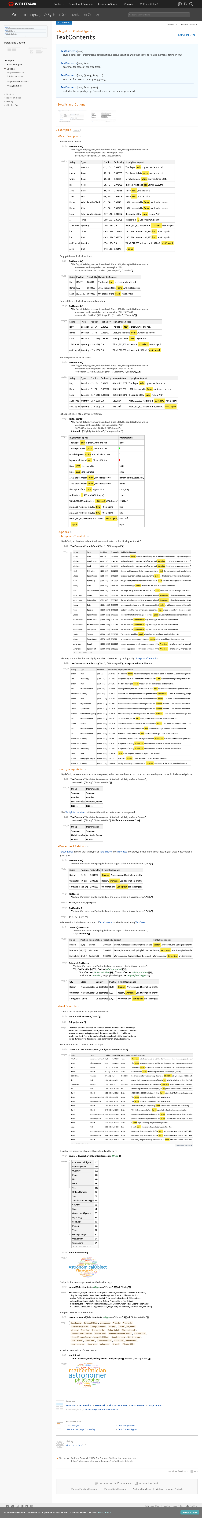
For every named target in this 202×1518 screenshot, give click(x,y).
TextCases (122, 851)
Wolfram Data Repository (116, 1489)
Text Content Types (127, 1429)
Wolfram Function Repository (85, 1489)
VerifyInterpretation (75, 812)
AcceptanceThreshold (146, 658)
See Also (171, 24)
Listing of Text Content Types (74, 31)
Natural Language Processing (81, 1429)
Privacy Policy (177, 1506)
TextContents (6, 27)
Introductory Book (148, 1483)
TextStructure (137, 1405)
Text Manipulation (126, 1425)
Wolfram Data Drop (142, 1489)
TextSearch (100, 1405)
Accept (190, 1512)
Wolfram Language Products (169, 1489)
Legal (165, 1506)
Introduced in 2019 (76, 1445)
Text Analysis (73, 1425)
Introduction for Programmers (116, 1483)
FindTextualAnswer (118, 1405)
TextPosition (106, 851)
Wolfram (156, 1506)
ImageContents (155, 1405)
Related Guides (188, 24)
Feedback (180, 1471)
